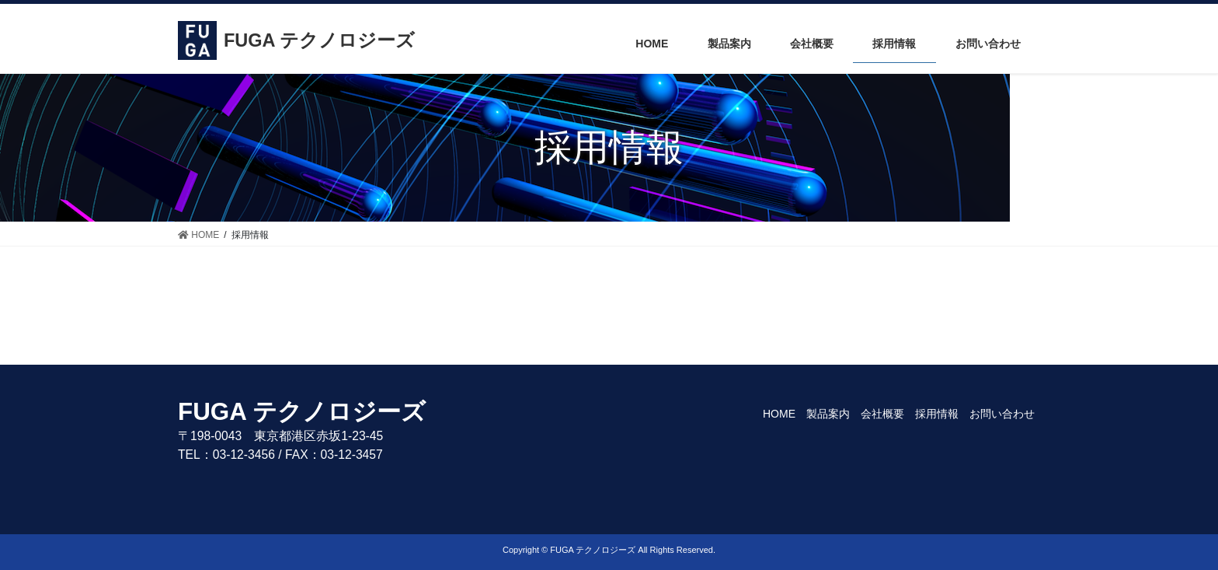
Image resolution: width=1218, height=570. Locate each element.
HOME (779, 413)
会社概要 (882, 413)
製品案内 (828, 413)
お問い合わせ (1002, 413)
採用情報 (937, 413)
